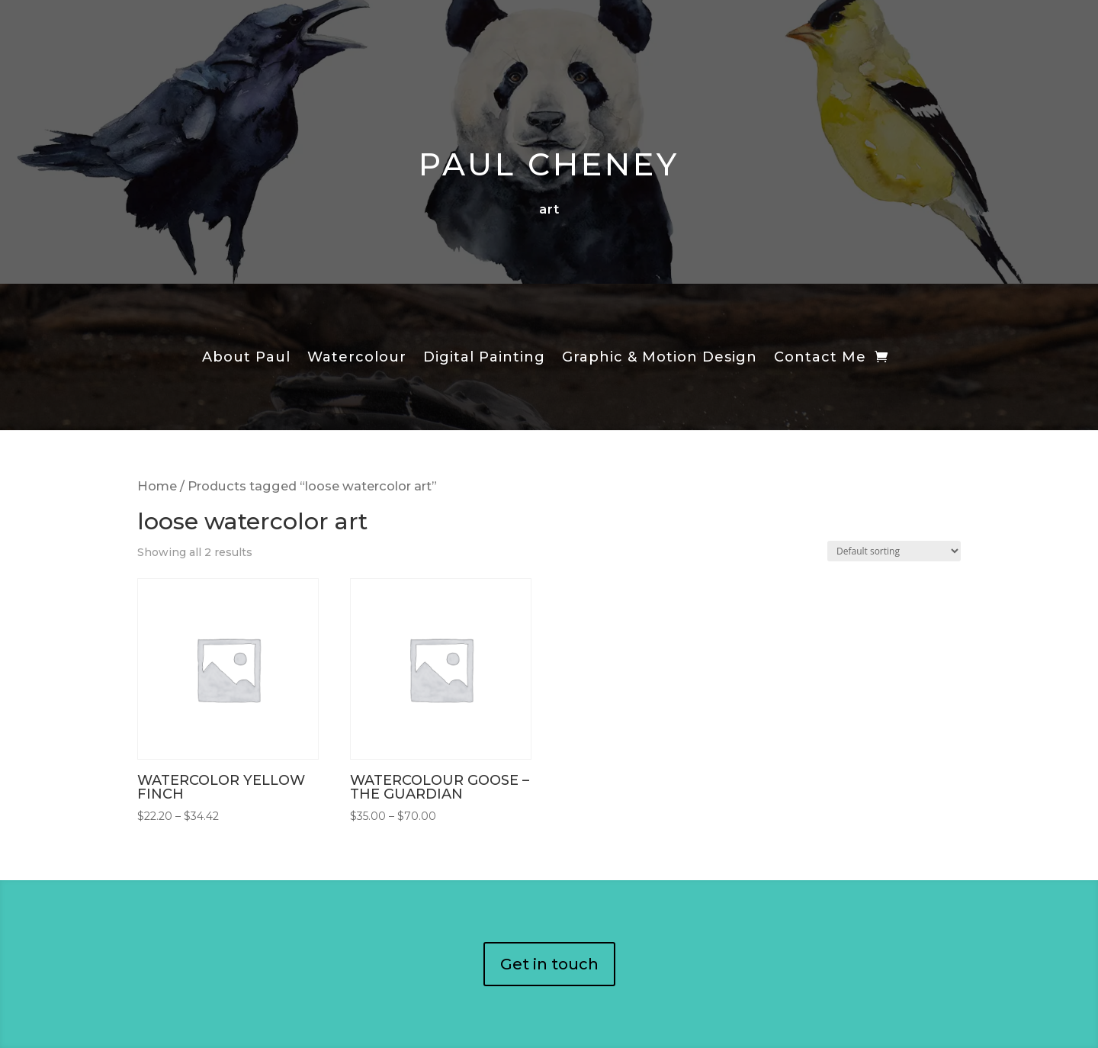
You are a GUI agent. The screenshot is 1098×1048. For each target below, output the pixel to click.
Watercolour (356, 358)
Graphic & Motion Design (659, 358)
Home (157, 485)
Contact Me (820, 358)
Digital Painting (484, 358)
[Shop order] (894, 551)
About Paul (246, 358)
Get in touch (549, 964)
